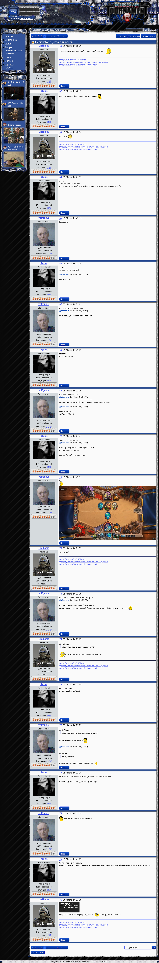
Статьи (8, 43)
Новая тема (134, 36)
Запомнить (13, 17)
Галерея (9, 60)
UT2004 (9, 67)
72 (60, 548)
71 (60, 476)
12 (58, 36)
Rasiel (43, 91)
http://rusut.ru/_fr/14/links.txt (73, 59)
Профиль (64, 86)
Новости (9, 36)
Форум (8, 47)
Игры (52, 29)
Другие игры (62, 29)
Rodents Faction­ (14, 125)
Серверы (9, 64)
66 (60, 263)
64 (60, 177)
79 (60, 859)
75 (60, 684)
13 (62, 36)
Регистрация (14, 19)
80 (60, 899)
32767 (49, 253)
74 (60, 639)
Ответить (121, 36)
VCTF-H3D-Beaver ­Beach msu (16, 148)
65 (60, 218)
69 (60, 390)
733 (49, 81)
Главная (36, 29)
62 (60, 91)
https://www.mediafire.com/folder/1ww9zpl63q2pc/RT (84, 62)
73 (60, 593)
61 (60, 45)
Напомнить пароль (26, 19)
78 (60, 813)
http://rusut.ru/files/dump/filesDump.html (79, 64)
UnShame (44, 45)
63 (60, 131)
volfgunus (43, 217)
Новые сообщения (14, 50)
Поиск (8, 57)
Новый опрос (148, 36)
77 (60, 772)
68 (60, 349)
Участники (10, 53)
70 (60, 436)
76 (60, 725)
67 (60, 304)
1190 (49, 122)
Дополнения (11, 39)
